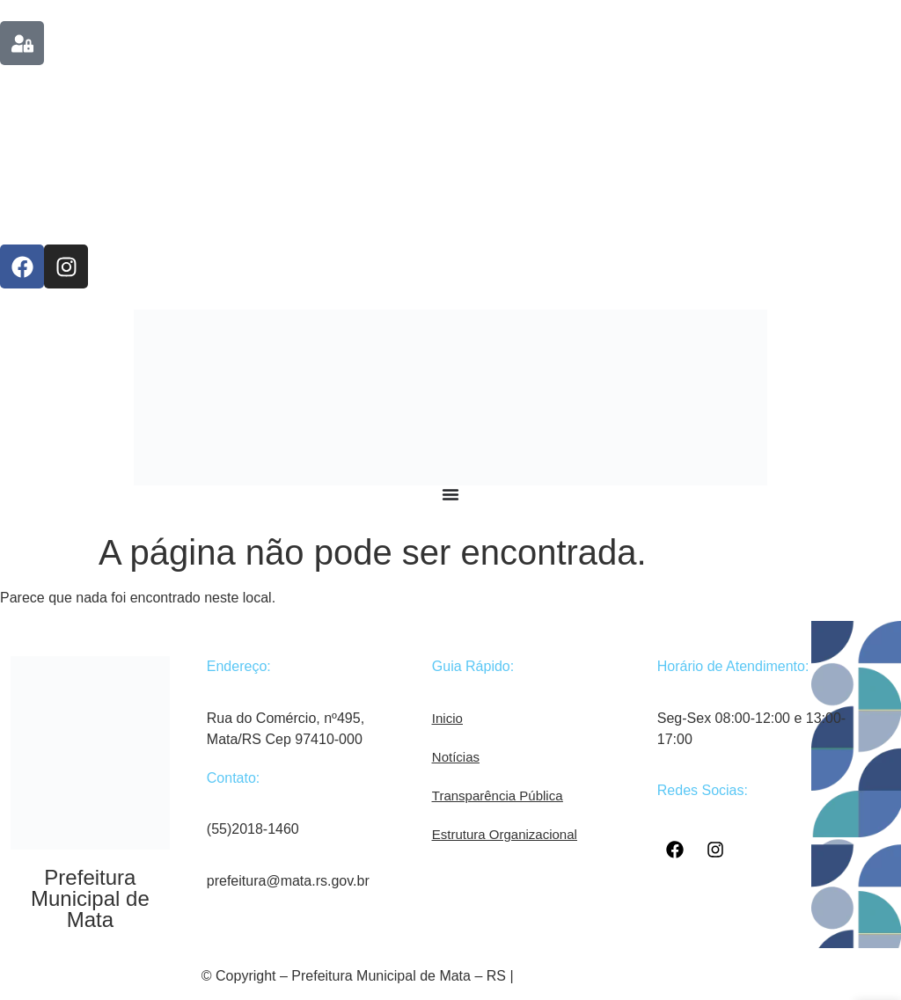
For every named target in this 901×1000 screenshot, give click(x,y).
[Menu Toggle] (450, 494)
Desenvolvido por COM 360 (608, 975)
